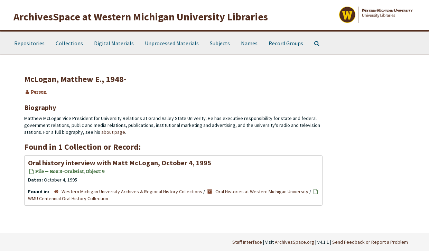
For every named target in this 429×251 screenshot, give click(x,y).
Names (249, 43)
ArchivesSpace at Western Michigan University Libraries (140, 16)
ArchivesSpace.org (294, 242)
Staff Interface (247, 242)
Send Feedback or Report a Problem (370, 242)
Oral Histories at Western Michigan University (261, 191)
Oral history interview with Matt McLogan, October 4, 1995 (119, 162)
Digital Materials (114, 43)
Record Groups (286, 43)
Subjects (220, 43)
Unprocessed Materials (172, 43)
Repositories (29, 43)
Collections (69, 43)
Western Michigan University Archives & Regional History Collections (132, 191)
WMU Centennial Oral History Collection (68, 198)
